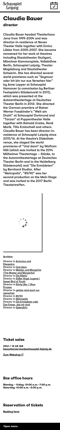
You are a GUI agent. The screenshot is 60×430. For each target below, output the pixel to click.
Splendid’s (21, 307)
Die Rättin (21, 275)
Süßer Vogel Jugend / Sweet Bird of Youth (21, 280)
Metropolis (22, 298)
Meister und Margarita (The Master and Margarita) (22, 271)
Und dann (21, 267)
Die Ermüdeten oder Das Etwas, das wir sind (20, 303)
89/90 (19, 296)
